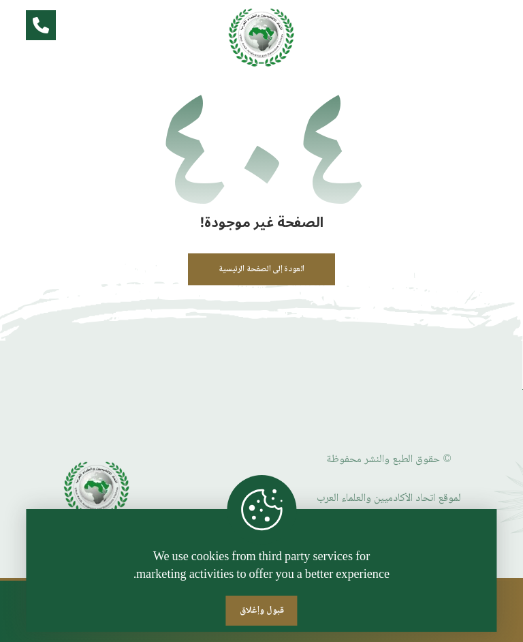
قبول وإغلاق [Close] (262, 610)
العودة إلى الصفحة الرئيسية (261, 269)
